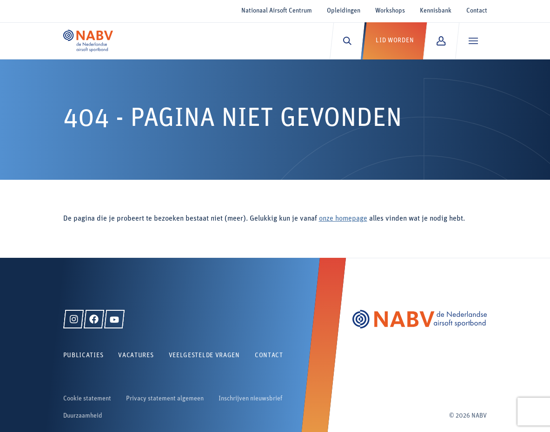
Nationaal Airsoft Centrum (276, 10)
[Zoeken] (347, 41)
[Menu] (473, 41)
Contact (476, 10)
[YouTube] (114, 319)
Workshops (390, 10)
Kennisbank (435, 10)
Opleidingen (343, 10)
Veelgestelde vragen (204, 355)
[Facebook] (94, 319)
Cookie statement (87, 398)
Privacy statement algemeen (165, 398)
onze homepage (343, 219)
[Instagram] (73, 319)
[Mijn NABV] (441, 41)
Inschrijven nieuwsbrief (250, 398)
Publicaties (83, 355)
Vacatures (135, 355)
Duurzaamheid (82, 415)
